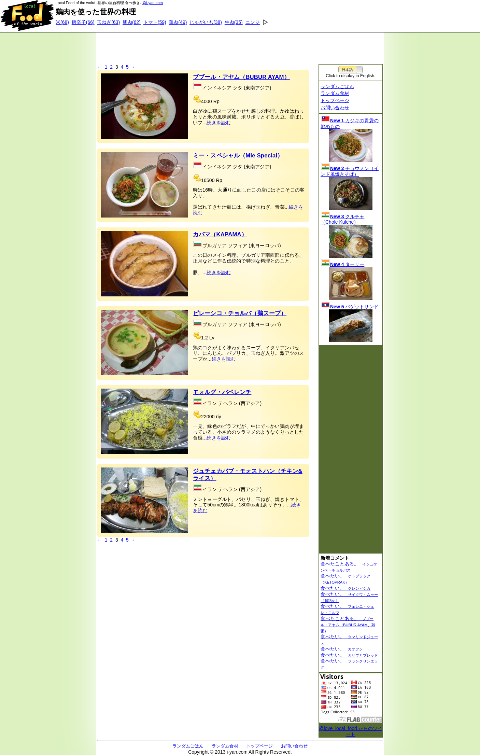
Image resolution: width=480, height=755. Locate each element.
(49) (178, 22)
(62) (132, 22)
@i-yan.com (152, 3)
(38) (205, 22)
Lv (211, 337)
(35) (234, 22)
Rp (216, 101)
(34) (259, 22)
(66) (83, 22)
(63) (108, 22)
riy (218, 416)
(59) (154, 22)
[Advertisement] (240, 46)
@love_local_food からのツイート (350, 731)
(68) (62, 22)
